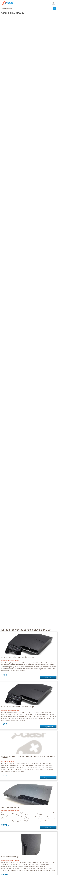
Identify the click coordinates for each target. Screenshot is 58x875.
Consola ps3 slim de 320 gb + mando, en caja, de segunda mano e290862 (28, 757)
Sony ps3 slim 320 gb (10, 807)
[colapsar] (53, 3)
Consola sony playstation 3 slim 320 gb (17, 657)
